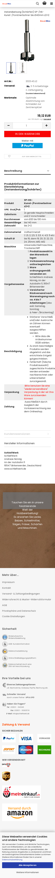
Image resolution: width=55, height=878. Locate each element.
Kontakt (6, 588)
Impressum (8, 582)
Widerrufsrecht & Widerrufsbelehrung (16, 637)
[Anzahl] (27, 125)
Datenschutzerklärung (12, 859)
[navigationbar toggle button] (51, 3)
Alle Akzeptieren (27, 865)
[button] (8, 125)
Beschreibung (13, 171)
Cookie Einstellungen (13, 616)
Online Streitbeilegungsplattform (22, 658)
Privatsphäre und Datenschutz (19, 610)
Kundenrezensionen (17, 434)
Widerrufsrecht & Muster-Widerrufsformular (26, 599)
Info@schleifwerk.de (21, 713)
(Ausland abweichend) (35, 93)
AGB (4, 605)
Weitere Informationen (27, 872)
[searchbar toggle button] (37, 3)
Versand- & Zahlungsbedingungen (21, 593)
